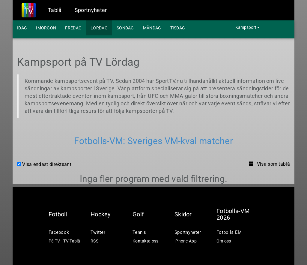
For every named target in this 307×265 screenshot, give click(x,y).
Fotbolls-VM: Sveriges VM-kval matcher (153, 141)
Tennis (139, 232)
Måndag (152, 28)
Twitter (98, 232)
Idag (22, 28)
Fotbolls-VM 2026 (232, 214)
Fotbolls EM (229, 232)
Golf (138, 214)
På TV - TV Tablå (64, 241)
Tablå (55, 10)
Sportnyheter (91, 10)
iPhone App (185, 241)
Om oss (223, 241)
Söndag (125, 28)
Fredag (73, 28)
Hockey (101, 214)
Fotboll (58, 214)
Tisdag (177, 28)
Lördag (99, 28)
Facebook (59, 232)
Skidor (183, 214)
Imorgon (46, 28)
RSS (94, 241)
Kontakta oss (146, 241)
